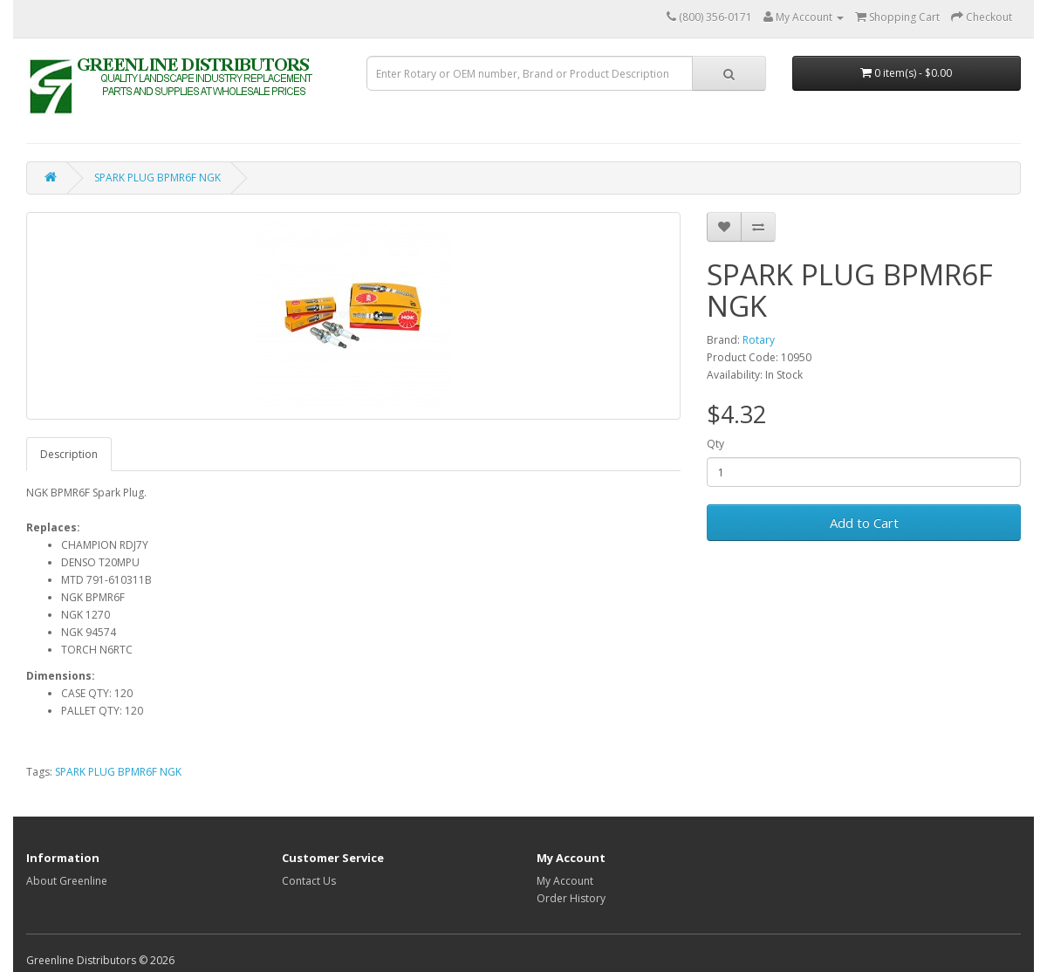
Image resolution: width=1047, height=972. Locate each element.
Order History (571, 898)
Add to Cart (864, 522)
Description (69, 454)
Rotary (758, 339)
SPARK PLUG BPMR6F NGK (157, 177)
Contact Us (309, 880)
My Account (565, 880)
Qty (715, 443)
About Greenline (66, 880)
